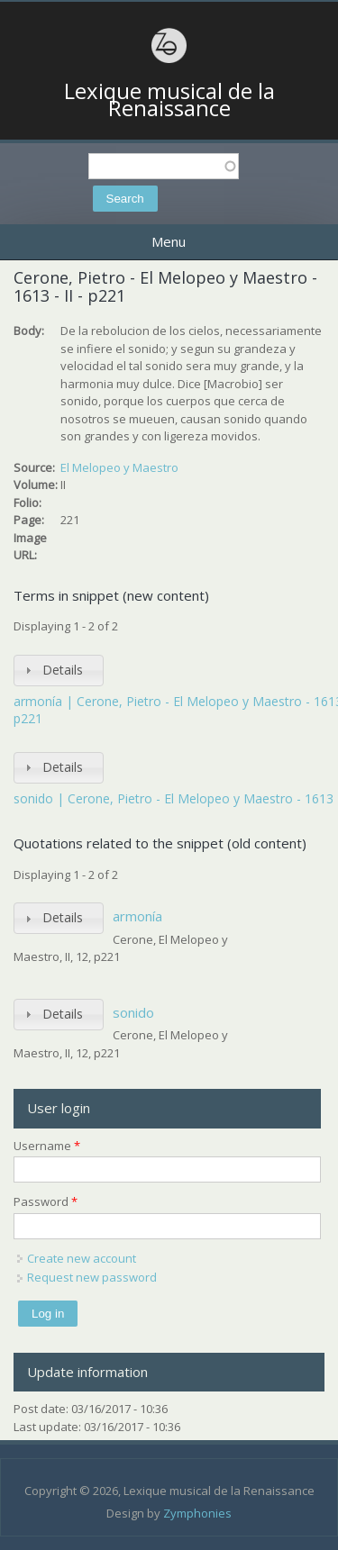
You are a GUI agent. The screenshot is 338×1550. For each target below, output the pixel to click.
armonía (137, 916)
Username (47, 1146)
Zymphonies (197, 1513)
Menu (168, 241)
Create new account (81, 1258)
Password (46, 1201)
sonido (133, 1012)
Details (62, 669)
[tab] (59, 670)
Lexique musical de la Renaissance (169, 99)
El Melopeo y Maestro (119, 467)
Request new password (92, 1277)
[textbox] (163, 166)
